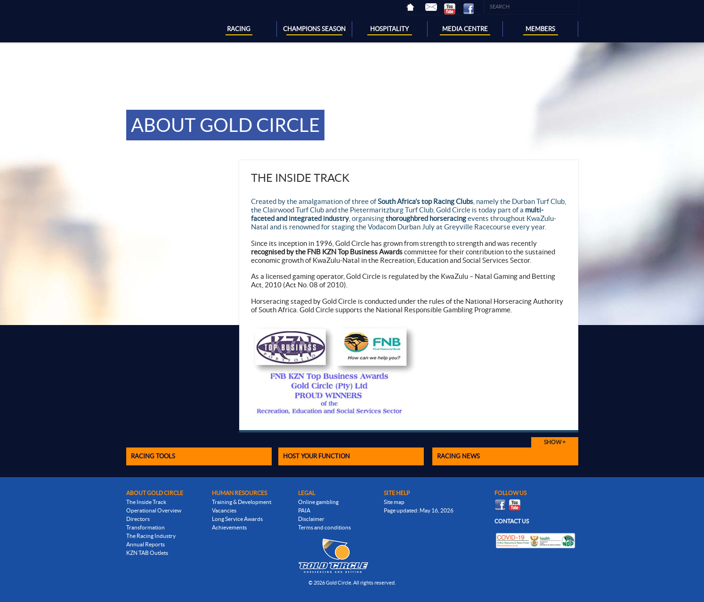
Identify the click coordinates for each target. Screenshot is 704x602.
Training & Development (241, 502)
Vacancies (224, 510)
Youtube (453, 9)
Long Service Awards (237, 519)
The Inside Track (146, 502)
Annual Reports (145, 544)
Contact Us (434, 7)
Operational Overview (153, 510)
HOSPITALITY (389, 29)
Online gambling (318, 502)
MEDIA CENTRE (465, 29)
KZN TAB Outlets (147, 553)
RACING (239, 29)
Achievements (229, 527)
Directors (138, 519)
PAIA (304, 510)
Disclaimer (311, 519)
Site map (394, 502)
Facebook (472, 9)
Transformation (145, 527)
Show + (555, 442)
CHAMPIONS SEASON (314, 29)
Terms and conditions (324, 527)
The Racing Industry (151, 536)
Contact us (511, 521)
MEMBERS (540, 29)
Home (415, 7)
